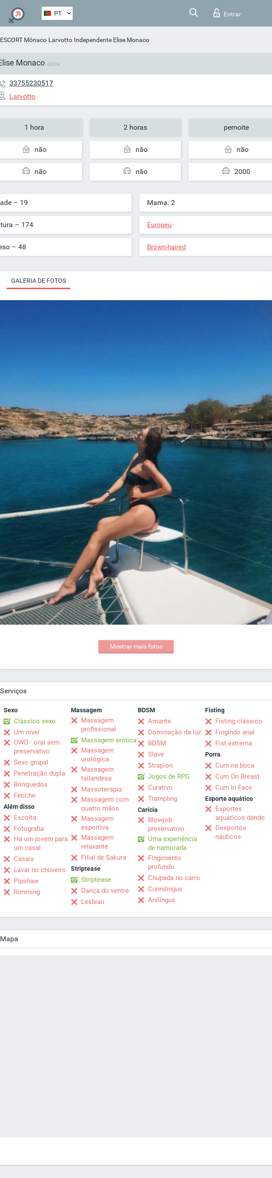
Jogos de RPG (169, 776)
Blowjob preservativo (166, 824)
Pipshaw (26, 881)
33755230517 (31, 83)
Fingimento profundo (164, 862)
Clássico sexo (35, 721)
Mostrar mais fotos (136, 646)
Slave (156, 754)
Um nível (26, 732)
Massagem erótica (108, 740)
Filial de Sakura (103, 857)
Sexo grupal (31, 762)
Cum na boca (234, 765)
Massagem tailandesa (97, 773)
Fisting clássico (238, 721)
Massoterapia (101, 789)
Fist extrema (233, 743)
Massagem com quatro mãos (105, 804)
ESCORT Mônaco (23, 39)
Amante (159, 721)
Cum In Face (233, 788)
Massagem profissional (98, 724)
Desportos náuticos (230, 832)
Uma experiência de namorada (172, 843)
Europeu (159, 225)
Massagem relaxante (97, 842)
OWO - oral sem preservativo (37, 746)
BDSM (157, 743)
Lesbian (92, 902)
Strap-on (160, 765)
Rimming (27, 892)
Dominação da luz (174, 732)
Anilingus (161, 900)
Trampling (162, 799)
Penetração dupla (39, 773)
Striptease (96, 880)
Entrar (227, 13)
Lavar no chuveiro (40, 870)
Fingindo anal (235, 732)
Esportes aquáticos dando (240, 813)
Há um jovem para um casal (41, 843)
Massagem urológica (97, 754)
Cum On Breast (237, 776)
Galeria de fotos (38, 280)
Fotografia (29, 829)
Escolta (25, 818)
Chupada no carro (174, 878)
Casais (24, 859)
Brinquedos (30, 784)
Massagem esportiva (97, 823)
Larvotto (60, 39)
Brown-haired (166, 247)
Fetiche (24, 795)
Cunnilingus (165, 889)
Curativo (160, 788)
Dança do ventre (105, 891)
